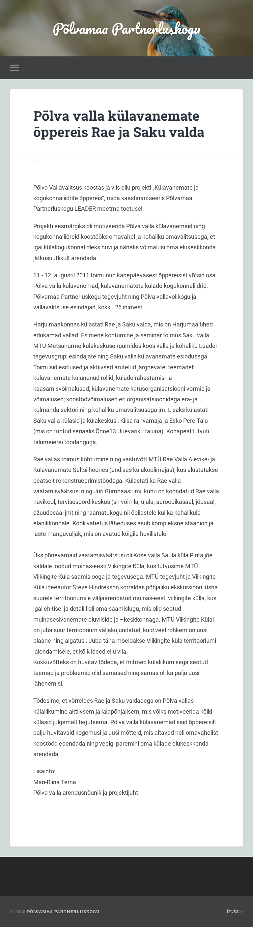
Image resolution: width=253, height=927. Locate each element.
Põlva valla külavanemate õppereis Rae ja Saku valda (119, 123)
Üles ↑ (235, 911)
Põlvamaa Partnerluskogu (126, 28)
